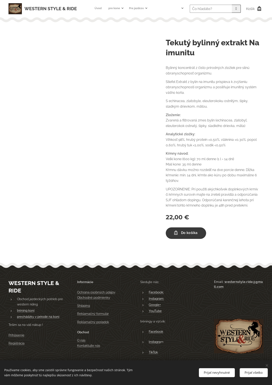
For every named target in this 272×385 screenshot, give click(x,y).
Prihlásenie (16, 335)
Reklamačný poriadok (93, 322)
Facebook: (156, 292)
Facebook (156, 332)
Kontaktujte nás (88, 346)
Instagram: (156, 299)
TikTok (153, 352)
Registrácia (16, 343)
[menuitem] (118, 8)
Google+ (155, 305)
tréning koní (25, 310)
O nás (81, 340)
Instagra (154, 342)
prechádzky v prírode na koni (38, 317)
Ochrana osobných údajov (96, 292)
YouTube (155, 311)
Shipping (83, 306)
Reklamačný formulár (93, 314)
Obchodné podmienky (93, 297)
